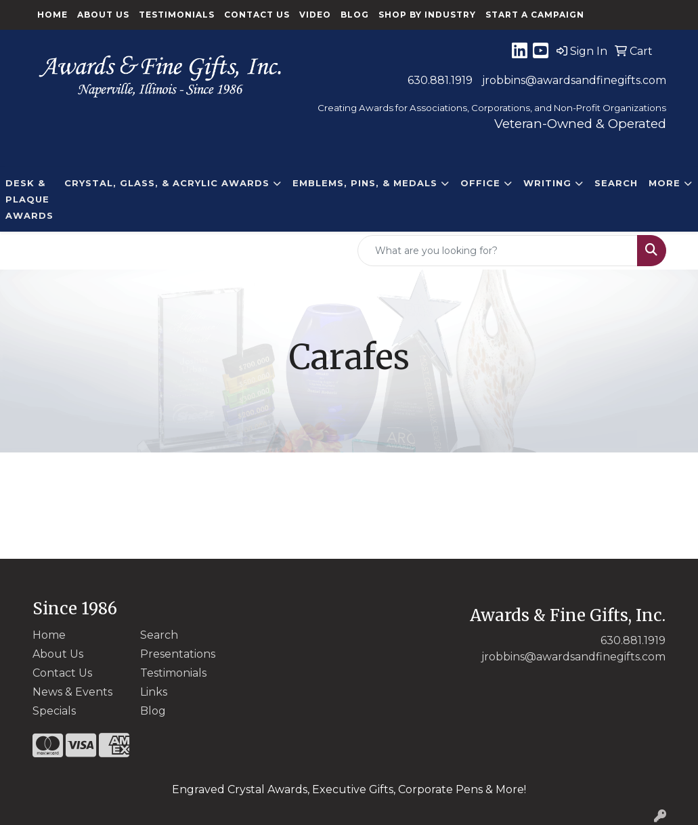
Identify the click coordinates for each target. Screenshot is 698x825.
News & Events (72, 691)
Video (315, 14)
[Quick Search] (497, 250)
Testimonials (177, 14)
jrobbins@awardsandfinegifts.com (574, 80)
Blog (355, 14)
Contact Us (257, 14)
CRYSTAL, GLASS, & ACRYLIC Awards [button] (166, 182)
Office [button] (480, 182)
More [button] (664, 182)
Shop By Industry (427, 14)
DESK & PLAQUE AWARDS (29, 199)
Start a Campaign (534, 14)
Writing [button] (547, 182)
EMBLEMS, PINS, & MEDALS (364, 182)
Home (52, 14)
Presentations (177, 654)
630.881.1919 (440, 80)
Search (616, 182)
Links (153, 691)
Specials (54, 710)
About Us (103, 14)
